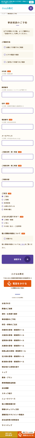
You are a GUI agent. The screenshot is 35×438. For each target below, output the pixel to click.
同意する (9, 239)
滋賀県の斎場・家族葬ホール (13, 340)
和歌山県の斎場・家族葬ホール (14, 351)
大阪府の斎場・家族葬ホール (13, 335)
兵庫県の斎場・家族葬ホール (13, 345)
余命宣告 (7, 203)
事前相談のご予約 (9, 319)
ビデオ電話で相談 (12, 55)
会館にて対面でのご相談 (14, 47)
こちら (22, 244)
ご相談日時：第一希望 (11, 152)
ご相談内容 (5, 179)
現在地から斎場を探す (10, 367)
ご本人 (6, 223)
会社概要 (5, 388)
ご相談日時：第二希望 (11, 165)
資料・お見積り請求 (9, 314)
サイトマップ (7, 425)
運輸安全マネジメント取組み (13, 414)
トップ (4, 372)
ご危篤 (6, 199)
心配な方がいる (9, 206)
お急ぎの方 (6, 303)
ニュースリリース (8, 398)
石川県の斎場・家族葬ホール (13, 356)
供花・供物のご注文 (9, 324)
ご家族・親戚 (8, 220)
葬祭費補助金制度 (9, 383)
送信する (17, 259)
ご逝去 (6, 196)
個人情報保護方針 (9, 404)
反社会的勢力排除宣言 (10, 420)
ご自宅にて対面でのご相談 (15, 62)
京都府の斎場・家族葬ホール (13, 330)
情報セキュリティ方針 (10, 409)
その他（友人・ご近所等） (13, 226)
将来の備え (8, 209)
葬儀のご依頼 (7, 308)
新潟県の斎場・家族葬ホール (13, 361)
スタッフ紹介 (7, 393)
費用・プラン (7, 377)
